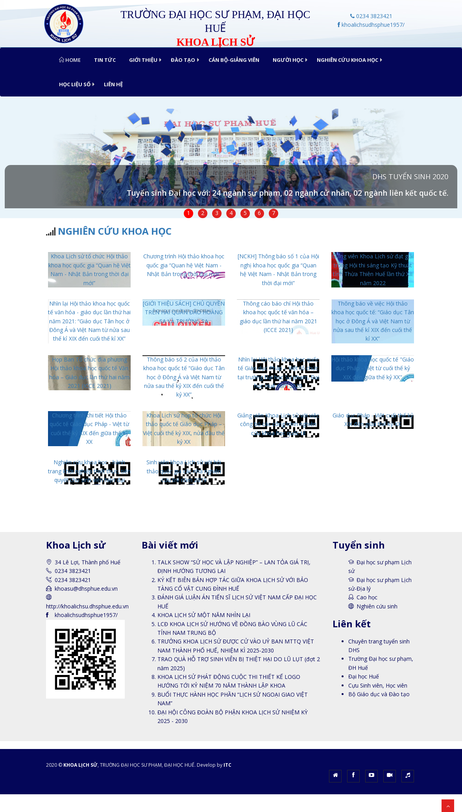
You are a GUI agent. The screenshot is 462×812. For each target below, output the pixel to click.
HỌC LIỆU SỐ (75, 84)
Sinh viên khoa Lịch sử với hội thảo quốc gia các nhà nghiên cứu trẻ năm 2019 (183, 471)
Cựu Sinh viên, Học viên (377, 685)
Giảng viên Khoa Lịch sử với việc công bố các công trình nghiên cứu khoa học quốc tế (278, 424)
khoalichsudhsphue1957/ (371, 24)
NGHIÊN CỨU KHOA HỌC (347, 59)
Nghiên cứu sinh (377, 606)
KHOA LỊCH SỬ (80, 765)
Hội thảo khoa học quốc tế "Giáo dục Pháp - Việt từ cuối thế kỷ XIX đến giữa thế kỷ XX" (372, 368)
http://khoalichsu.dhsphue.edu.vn (87, 606)
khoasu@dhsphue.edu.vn (86, 588)
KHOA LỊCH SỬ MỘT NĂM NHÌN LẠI (203, 615)
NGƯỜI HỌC (288, 59)
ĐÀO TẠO (183, 59)
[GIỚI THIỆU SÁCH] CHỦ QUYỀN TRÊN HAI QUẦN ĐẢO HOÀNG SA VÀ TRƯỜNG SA (184, 312)
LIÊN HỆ (113, 84)
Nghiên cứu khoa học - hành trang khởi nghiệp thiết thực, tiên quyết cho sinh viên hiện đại (89, 471)
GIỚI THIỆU (143, 59)
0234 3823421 (371, 16)
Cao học (367, 597)
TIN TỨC (105, 59)
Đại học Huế (363, 676)
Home (70, 59)
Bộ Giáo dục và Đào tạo (379, 694)
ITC (227, 765)
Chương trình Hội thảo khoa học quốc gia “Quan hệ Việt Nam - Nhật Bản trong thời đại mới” (183, 265)
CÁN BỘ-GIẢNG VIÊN (234, 59)
